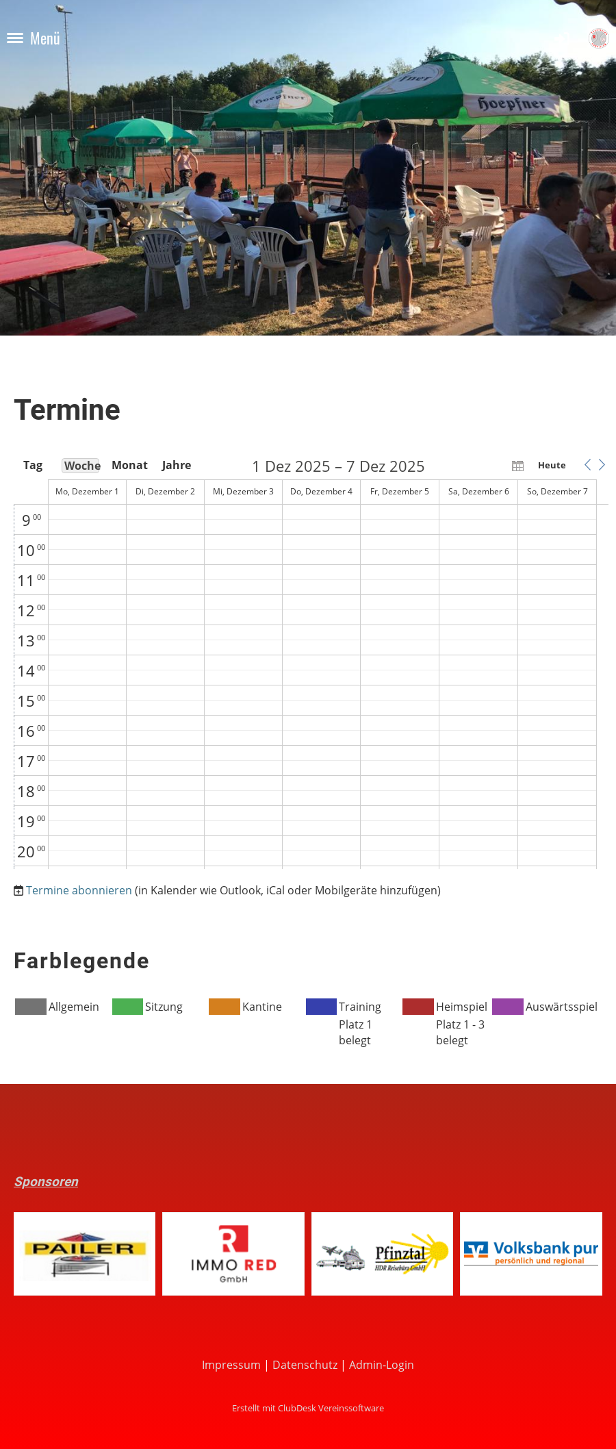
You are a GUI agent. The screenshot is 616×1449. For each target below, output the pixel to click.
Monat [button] (129, 465)
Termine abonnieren (79, 890)
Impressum (231, 1364)
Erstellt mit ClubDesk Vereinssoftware (308, 1408)
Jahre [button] (176, 465)
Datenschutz (304, 1364)
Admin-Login (381, 1364)
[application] (311, 663)
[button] (587, 465)
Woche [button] (81, 465)
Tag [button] (32, 465)
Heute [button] (552, 465)
